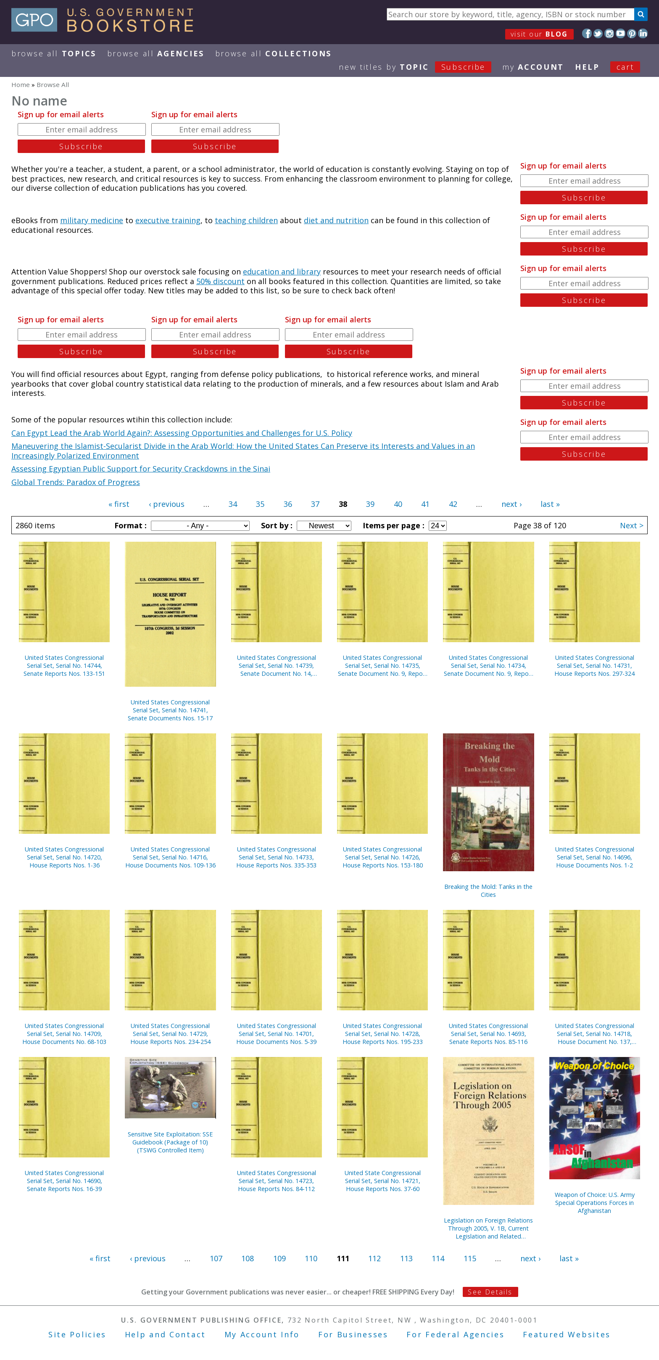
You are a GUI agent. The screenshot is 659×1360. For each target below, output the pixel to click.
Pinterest (632, 33)
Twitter (598, 33)
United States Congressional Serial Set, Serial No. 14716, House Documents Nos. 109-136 (170, 857)
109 (279, 1258)
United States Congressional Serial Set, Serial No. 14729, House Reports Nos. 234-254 (170, 1034)
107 (216, 1258)
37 (315, 504)
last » (550, 504)
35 (260, 504)
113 (406, 1258)
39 (370, 504)
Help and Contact (165, 1334)
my (533, 67)
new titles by (420, 67)
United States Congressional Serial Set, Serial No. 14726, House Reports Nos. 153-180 (383, 857)
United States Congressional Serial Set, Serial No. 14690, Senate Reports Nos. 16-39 (64, 1181)
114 (438, 1258)
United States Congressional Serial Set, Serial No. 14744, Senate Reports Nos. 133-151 (64, 665)
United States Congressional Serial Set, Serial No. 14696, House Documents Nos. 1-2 (594, 857)
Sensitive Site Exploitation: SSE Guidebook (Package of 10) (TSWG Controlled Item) (170, 1142)
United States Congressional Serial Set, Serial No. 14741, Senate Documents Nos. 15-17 (170, 710)
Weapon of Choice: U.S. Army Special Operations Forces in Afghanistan (595, 1203)
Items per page (392, 525)
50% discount (220, 281)
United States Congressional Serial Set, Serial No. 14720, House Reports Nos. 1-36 (64, 857)
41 (425, 504)
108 (247, 1258)
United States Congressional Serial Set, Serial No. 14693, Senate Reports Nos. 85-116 (488, 1034)
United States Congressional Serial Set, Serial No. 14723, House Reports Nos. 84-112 (276, 1181)
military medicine (91, 220)
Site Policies (77, 1334)
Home (20, 84)
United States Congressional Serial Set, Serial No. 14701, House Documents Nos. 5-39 (276, 1034)
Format (129, 525)
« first (118, 504)
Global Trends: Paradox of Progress (75, 482)
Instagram (609, 33)
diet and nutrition (336, 220)
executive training (167, 220)
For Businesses (353, 1334)
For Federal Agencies (455, 1334)
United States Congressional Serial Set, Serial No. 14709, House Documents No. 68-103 (64, 1034)
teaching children (246, 220)
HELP (587, 67)
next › (511, 504)
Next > (631, 525)
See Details (490, 1292)
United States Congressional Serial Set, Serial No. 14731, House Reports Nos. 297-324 (594, 665)
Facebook (587, 33)
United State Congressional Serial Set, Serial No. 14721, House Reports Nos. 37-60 (383, 1181)
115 (470, 1258)
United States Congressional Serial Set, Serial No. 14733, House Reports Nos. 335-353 (276, 857)
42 (453, 504)
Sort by (275, 525)
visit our (539, 34)
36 (288, 504)
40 (398, 504)
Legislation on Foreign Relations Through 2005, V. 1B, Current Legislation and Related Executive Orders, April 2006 (488, 1228)
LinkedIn (643, 33)
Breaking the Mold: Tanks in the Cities (488, 891)
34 (233, 504)
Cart (625, 67)
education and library (282, 271)
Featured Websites (567, 1334)
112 (374, 1258)
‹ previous (167, 504)
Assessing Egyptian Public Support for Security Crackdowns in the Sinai (140, 469)
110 (311, 1258)
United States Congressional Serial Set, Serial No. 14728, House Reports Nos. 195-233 (383, 1034)
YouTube (620, 33)
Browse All (53, 53)
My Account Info (262, 1334)
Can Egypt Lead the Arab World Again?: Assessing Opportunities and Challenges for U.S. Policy (181, 433)
